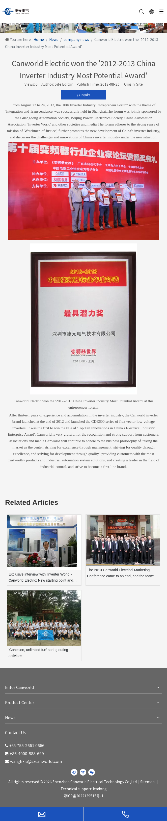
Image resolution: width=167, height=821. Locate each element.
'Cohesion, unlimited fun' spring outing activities (38, 653)
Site (139, 84)
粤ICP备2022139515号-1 (83, 795)
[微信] (91, 772)
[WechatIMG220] (83, 24)
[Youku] (83, 772)
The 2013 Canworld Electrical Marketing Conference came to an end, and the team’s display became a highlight (121, 573)
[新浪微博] (74, 772)
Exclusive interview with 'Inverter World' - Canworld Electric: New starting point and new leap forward (41, 578)
